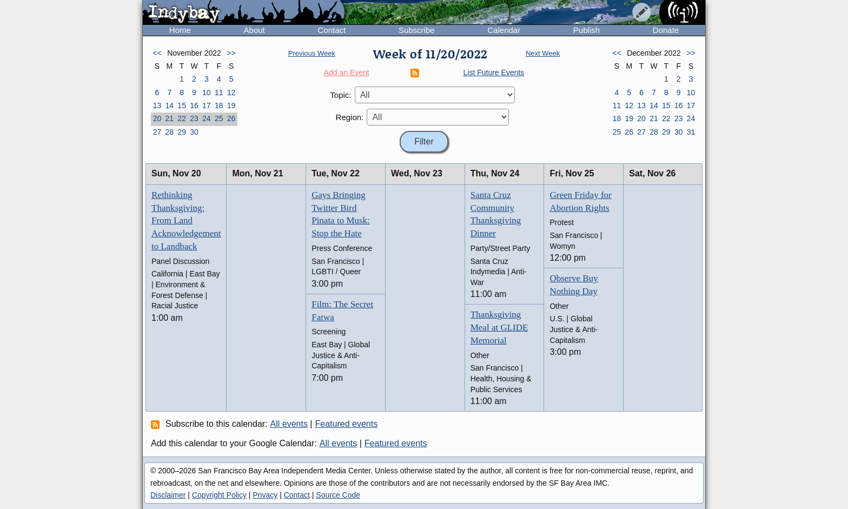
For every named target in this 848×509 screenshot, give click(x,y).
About (254, 30)
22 (181, 118)
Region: (350, 117)
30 (194, 132)
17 (206, 105)
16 (194, 105)
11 (219, 92)
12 (231, 92)
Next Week (543, 53)
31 (691, 132)
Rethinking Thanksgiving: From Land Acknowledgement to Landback (186, 221)
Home (180, 30)
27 (157, 132)
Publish (586, 30)
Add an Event (346, 72)
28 (169, 132)
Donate (666, 30)
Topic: (340, 95)
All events (289, 423)
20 (157, 118)
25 (219, 118)
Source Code (338, 495)
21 (169, 118)
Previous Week (311, 53)
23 (194, 118)
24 (206, 118)
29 (181, 132)
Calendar (503, 30)
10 (206, 92)
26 (231, 118)
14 (169, 105)
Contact (331, 30)
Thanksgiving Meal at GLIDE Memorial (499, 327)
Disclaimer (168, 495)
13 (157, 105)
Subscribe (417, 30)
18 (219, 105)
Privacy (265, 495)
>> (231, 53)
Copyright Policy (219, 495)
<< (157, 53)
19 (231, 105)
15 (181, 105)
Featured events (346, 423)
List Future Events (494, 72)
